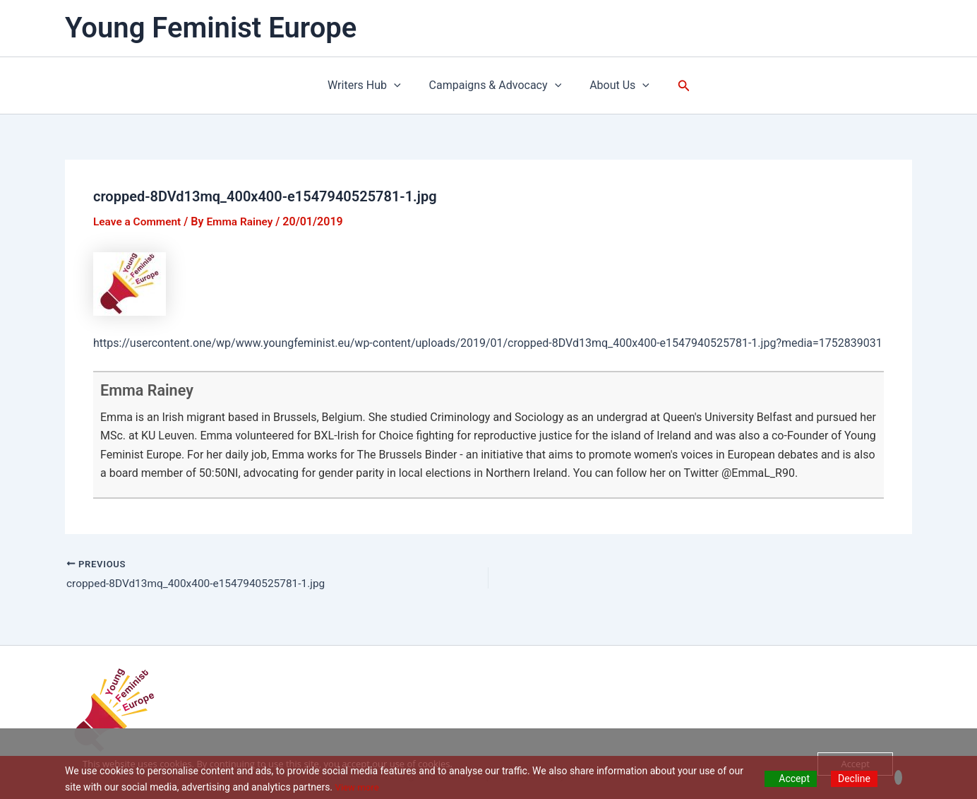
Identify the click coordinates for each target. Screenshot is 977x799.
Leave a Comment (138, 221)
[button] (675, 86)
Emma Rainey (152, 390)
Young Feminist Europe (210, 28)
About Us (614, 85)
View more (358, 787)
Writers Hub (370, 85)
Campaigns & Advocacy (495, 85)
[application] (399, 85)
